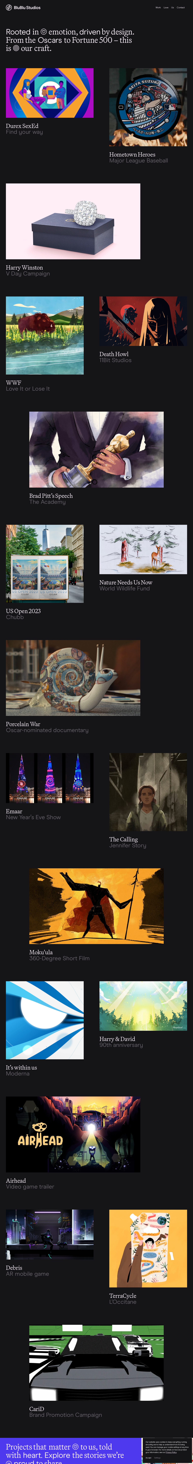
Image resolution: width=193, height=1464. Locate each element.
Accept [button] (148, 1458)
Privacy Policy (171, 1452)
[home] (23, 9)
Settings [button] (157, 1458)
